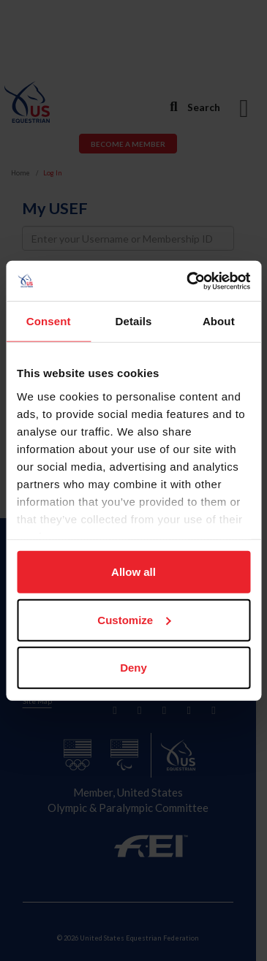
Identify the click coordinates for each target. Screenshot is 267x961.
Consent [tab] (48, 321)
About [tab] (219, 321)
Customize (133, 619)
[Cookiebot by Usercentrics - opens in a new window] (189, 280)
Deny (133, 667)
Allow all (133, 572)
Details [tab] (134, 321)
